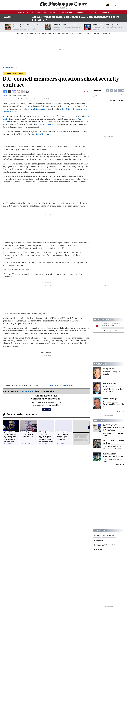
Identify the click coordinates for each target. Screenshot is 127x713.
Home (5, 67)
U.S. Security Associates (45, 124)
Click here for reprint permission (58, 385)
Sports (52, 12)
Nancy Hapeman (43, 134)
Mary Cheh (98, 550)
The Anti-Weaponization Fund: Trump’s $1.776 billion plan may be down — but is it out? (77, 18)
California (78, 34)
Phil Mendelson (108, 535)
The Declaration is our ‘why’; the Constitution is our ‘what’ (113, 389)
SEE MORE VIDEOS (117, 100)
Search (122, 95)
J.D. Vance (69, 34)
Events (79, 12)
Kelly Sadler (109, 368)
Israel (44, 34)
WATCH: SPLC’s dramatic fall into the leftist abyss (113, 427)
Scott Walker (109, 383)
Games (104, 12)
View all (120, 411)
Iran (38, 34)
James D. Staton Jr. (36, 109)
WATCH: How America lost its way (113, 455)
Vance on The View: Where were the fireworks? (26, 26)
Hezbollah (61, 34)
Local (15, 67)
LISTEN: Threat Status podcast (64, 25)
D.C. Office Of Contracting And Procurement (105, 545)
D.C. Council (28, 106)
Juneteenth (95, 34)
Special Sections (65, 12)
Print (85, 92)
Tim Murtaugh (110, 398)
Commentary (41, 12)
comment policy (27, 391)
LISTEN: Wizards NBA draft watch (105, 25)
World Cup (52, 34)
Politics (97, 535)
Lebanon (87, 34)
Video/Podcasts (92, 12)
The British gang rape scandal (112, 372)
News (20, 12)
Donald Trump (30, 34)
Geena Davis (106, 34)
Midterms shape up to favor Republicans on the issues (113, 404)
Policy (29, 12)
